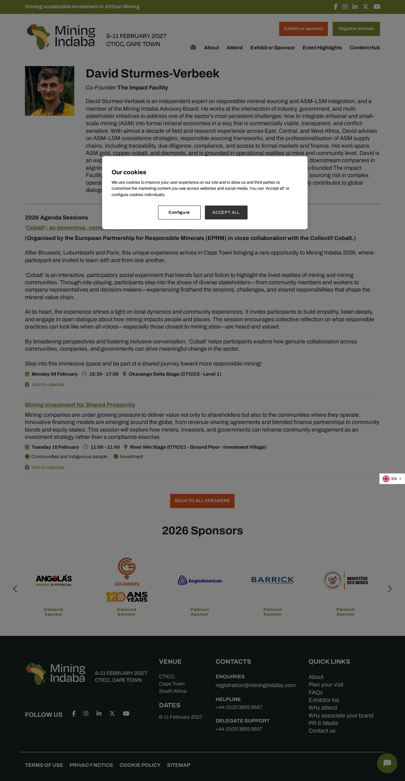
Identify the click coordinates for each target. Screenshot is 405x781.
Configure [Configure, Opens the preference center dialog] (179, 212)
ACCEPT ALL (226, 212)
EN (390, 479)
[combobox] (392, 478)
